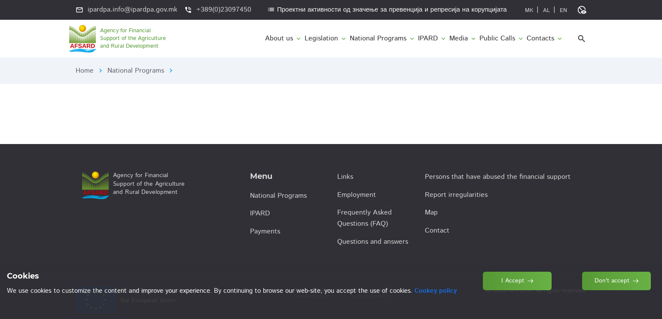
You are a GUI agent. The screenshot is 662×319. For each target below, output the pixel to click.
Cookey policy (436, 290)
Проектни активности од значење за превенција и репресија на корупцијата (387, 9)
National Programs (135, 71)
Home (85, 71)
